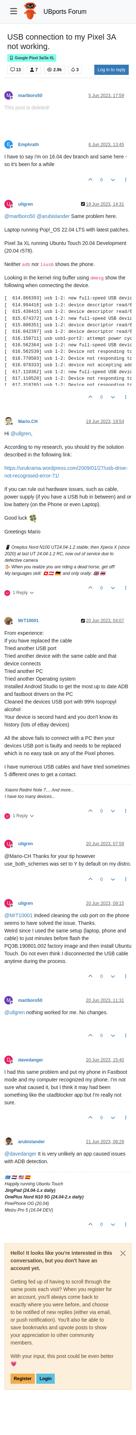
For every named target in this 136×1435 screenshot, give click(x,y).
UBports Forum (65, 11)
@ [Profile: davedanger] (20, 1154)
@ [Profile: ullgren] (21, 433)
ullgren (25, 204)
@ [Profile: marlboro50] (19, 216)
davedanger (30, 1060)
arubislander (31, 1141)
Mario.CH (28, 421)
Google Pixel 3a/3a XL (31, 58)
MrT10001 (28, 620)
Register (23, 1378)
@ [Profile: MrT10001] (18, 915)
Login (45, 1378)
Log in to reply (111, 69)
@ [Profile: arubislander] (53, 216)
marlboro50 (30, 95)
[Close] (123, 1253)
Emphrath (28, 144)
